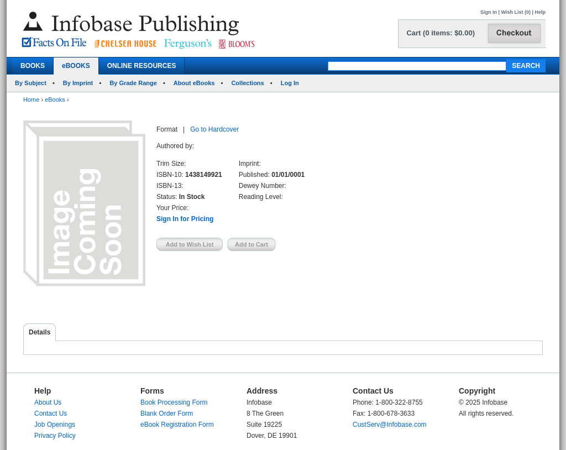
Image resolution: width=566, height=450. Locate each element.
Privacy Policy (55, 435)
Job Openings (54, 424)
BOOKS (32, 66)
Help (540, 12)
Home (31, 99)
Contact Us (50, 413)
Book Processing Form (173, 402)
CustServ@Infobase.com (390, 424)
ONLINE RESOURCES (141, 66)
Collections (247, 83)
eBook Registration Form (177, 424)
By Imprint (78, 83)
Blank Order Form (166, 413)
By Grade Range (133, 83)
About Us (47, 402)
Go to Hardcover (214, 129)
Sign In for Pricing (184, 219)
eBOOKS (76, 66)
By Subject (30, 83)
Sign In (488, 12)
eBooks (55, 99)
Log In (290, 83)
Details (39, 332)
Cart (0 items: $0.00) (440, 33)
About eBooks (194, 83)
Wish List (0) (516, 12)
